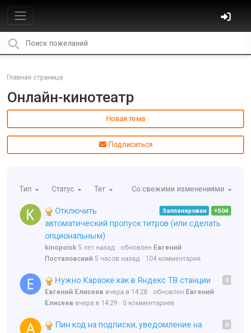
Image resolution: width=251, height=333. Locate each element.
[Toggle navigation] (20, 15)
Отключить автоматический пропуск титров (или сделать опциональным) (132, 223)
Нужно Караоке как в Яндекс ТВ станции (128, 280)
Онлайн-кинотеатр (70, 97)
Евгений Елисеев (74, 292)
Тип (26, 189)
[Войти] (227, 17)
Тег (100, 189)
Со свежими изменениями (179, 189)
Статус (64, 189)
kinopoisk (60, 248)
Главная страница (35, 77)
